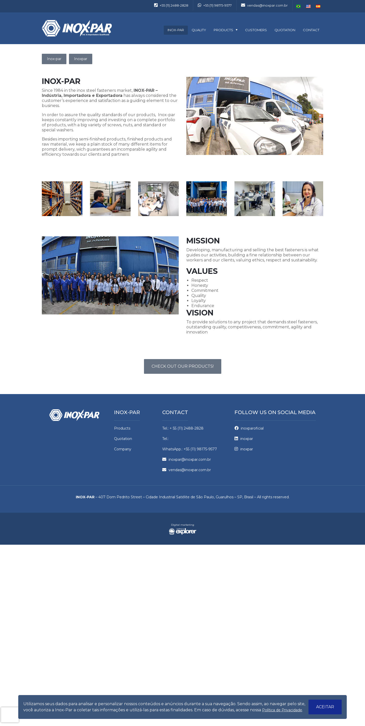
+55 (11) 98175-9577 (215, 5)
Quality (199, 30)
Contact (311, 30)
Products (223, 30)
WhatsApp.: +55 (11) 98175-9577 (189, 449)
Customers (256, 30)
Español (318, 6)
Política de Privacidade (282, 710)
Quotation (285, 30)
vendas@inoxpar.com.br (264, 5)
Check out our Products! (183, 366)
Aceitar (325, 706)
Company (122, 449)
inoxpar (243, 438)
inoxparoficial (249, 428)
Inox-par (176, 30)
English (308, 6)
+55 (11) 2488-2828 (171, 5)
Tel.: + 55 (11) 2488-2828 (183, 428)
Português (298, 6)
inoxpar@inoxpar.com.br (186, 459)
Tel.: (165, 438)
